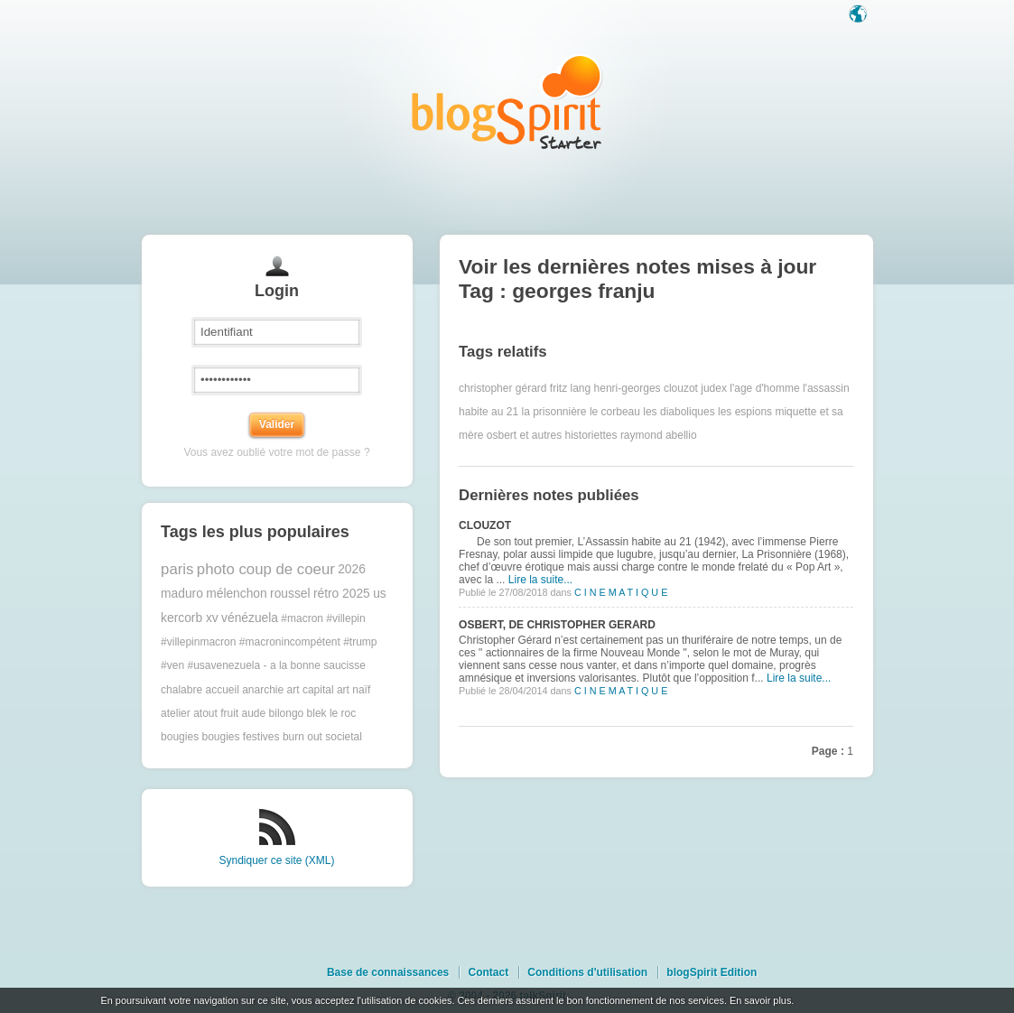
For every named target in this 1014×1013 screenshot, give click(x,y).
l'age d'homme (764, 388)
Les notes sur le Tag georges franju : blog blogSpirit (507, 101)
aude (254, 713)
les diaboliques (678, 411)
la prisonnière (554, 411)
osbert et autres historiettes (552, 435)
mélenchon (236, 593)
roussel (290, 593)
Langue (859, 15)
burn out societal (322, 736)
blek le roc (332, 713)
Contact (488, 972)
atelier (176, 713)
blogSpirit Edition (711, 972)
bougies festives (240, 736)
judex (714, 388)
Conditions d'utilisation (587, 972)
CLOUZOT (485, 525)
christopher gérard (502, 388)
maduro (182, 593)
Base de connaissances (388, 972)
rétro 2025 (341, 593)
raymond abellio (658, 435)
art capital (310, 689)
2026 (352, 569)
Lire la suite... (540, 579)
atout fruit (215, 713)
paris (177, 569)
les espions (745, 411)
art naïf (353, 689)
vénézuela (249, 618)
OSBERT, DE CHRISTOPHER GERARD (557, 624)
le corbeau (615, 411)
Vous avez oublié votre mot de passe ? (276, 452)
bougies (180, 736)
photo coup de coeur (266, 569)
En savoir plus (760, 1000)
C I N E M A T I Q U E (620, 592)
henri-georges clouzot (646, 388)
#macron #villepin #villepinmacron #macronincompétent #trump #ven (269, 642)
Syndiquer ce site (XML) (276, 860)
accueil (221, 689)
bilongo (286, 713)
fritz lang (570, 388)
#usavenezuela (223, 665)
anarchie (263, 689)
